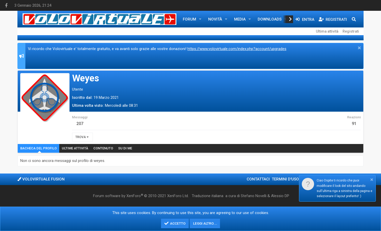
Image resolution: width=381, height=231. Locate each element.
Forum (189, 19)
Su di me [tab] (125, 148)
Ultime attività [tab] (75, 148)
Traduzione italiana (207, 196)
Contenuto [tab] (103, 148)
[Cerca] (353, 19)
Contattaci (258, 179)
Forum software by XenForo (141, 195)
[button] (200, 19)
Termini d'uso (285, 179)
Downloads (270, 19)
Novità (215, 19)
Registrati (351, 31)
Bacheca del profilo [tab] (38, 148)
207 (79, 123)
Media (240, 19)
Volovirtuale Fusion (41, 179)
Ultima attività (327, 31)
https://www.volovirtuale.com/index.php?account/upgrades (236, 48)
